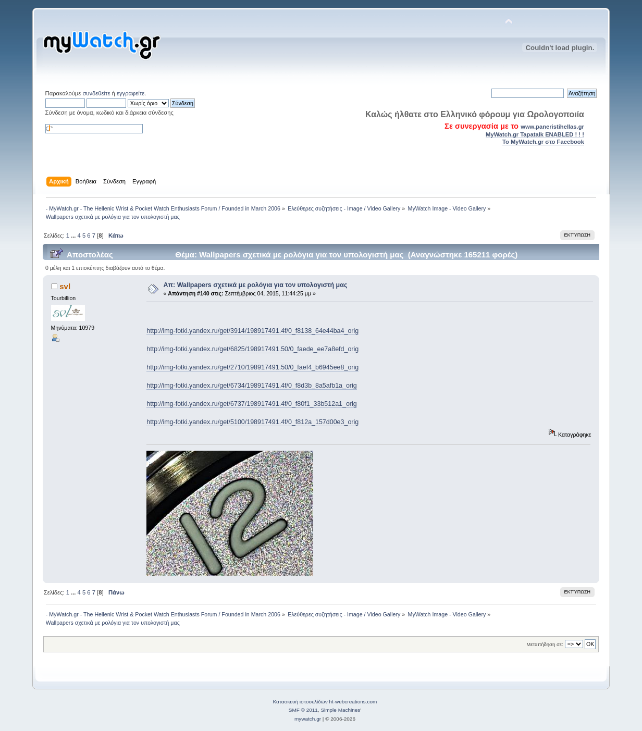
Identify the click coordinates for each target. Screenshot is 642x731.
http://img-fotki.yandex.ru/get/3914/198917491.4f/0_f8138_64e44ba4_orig (252, 330)
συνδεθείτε (96, 93)
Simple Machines (340, 710)
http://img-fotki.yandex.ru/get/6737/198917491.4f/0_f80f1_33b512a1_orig (251, 403)
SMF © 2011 (303, 710)
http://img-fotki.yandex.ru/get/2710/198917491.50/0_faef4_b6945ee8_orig (252, 367)
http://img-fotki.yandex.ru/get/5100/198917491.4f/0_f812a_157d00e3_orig (252, 422)
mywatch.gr (307, 719)
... (74, 235)
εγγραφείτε (130, 93)
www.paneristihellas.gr (552, 126)
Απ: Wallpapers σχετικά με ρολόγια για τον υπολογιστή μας (256, 285)
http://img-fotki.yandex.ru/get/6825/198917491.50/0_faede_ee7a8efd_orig (252, 349)
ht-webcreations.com (353, 701)
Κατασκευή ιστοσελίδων (300, 701)
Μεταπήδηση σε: (544, 644)
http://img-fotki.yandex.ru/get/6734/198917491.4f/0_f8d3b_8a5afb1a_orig (251, 385)
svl (64, 286)
